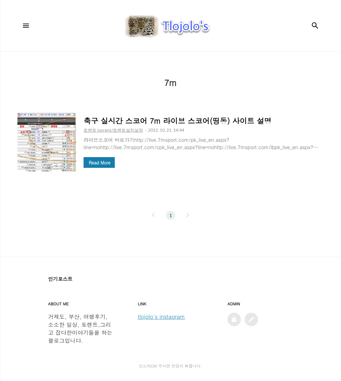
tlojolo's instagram (161, 316)
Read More (99, 163)
